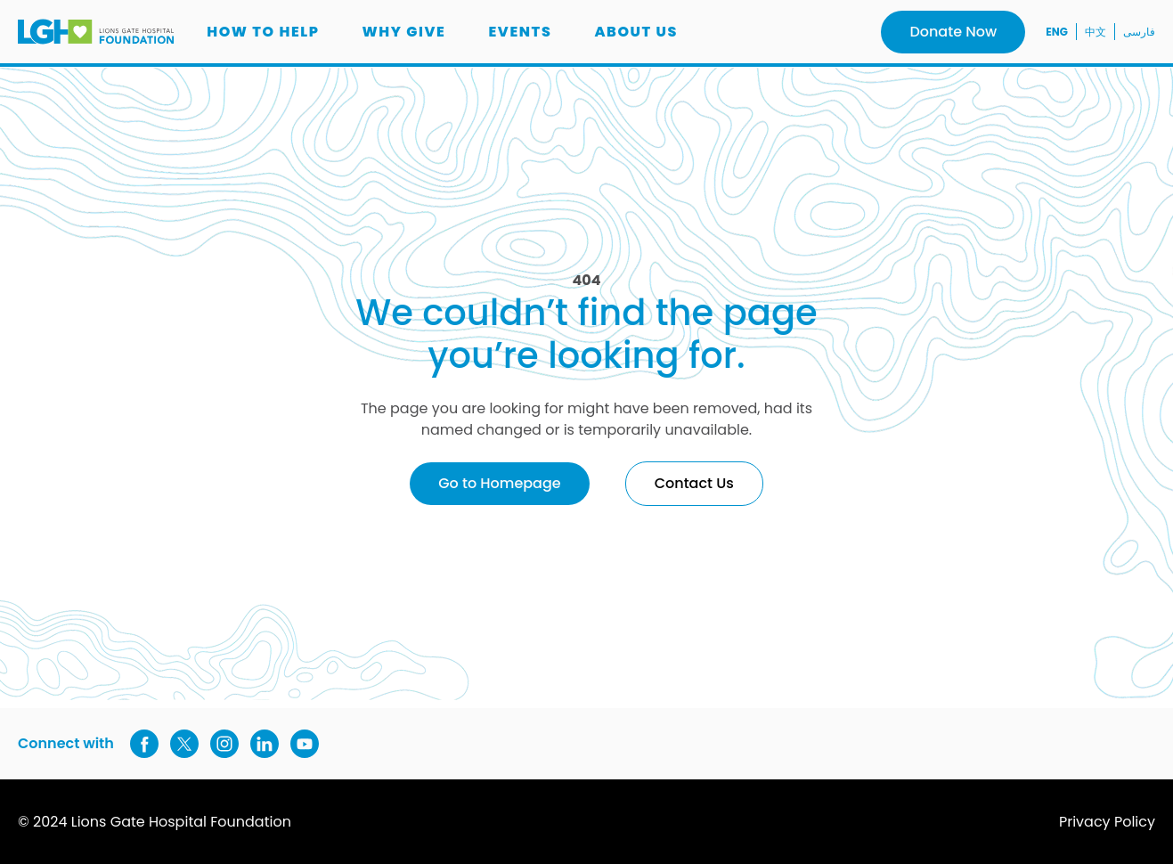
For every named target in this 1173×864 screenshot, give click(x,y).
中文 (1095, 31)
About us (636, 31)
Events (519, 31)
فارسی (1139, 31)
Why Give (404, 31)
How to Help (263, 31)
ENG (1057, 31)
